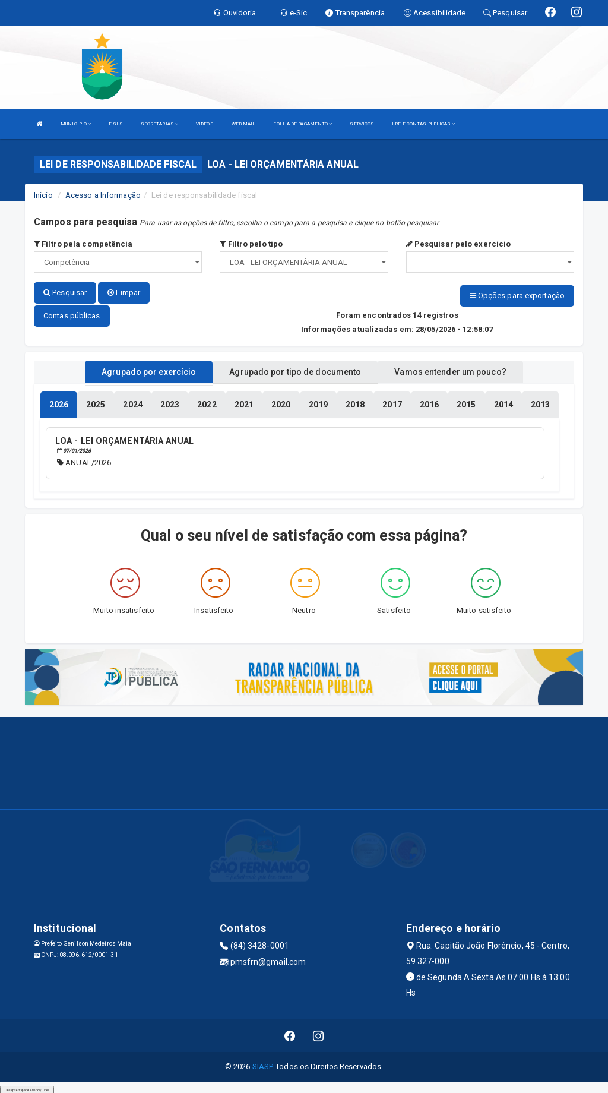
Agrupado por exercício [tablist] (149, 370)
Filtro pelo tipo (251, 243)
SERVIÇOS (362, 124)
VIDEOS (205, 124)
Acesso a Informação (103, 195)
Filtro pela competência (83, 243)
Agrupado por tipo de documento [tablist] (295, 370)
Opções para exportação (517, 295)
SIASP (262, 1063)
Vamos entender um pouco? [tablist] (450, 370)
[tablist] (58, 403)
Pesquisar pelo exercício (458, 243)
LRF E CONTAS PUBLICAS (423, 124)
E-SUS (116, 124)
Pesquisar (65, 292)
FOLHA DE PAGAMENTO (302, 124)
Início (43, 195)
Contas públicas (71, 313)
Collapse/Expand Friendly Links (27, 1087)
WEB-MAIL (244, 124)
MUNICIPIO (76, 124)
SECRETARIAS (159, 124)
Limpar (123, 292)
